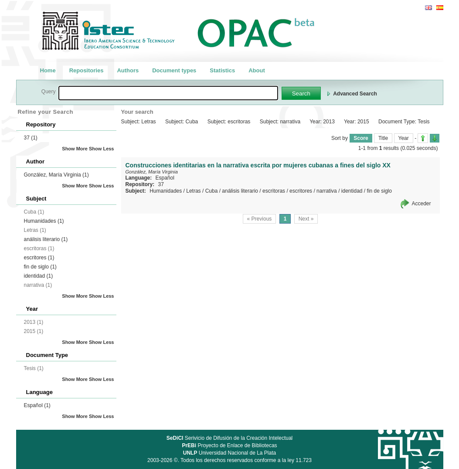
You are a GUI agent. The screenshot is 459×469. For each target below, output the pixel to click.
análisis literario (46, 239)
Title (383, 138)
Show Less (101, 148)
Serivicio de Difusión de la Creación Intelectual (230, 438)
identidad (38, 276)
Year (403, 138)
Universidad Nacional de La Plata (229, 453)
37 (30, 138)
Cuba (211, 191)
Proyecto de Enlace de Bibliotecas (229, 445)
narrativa (326, 191)
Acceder (421, 204)
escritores (39, 258)
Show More (75, 148)
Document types (174, 70)
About (256, 70)
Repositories (86, 70)
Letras (193, 191)
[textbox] (168, 93)
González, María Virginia (56, 175)
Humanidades (44, 221)
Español (37, 405)
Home (48, 70)
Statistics (222, 70)
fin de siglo (40, 267)
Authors (128, 70)
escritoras (273, 191)
